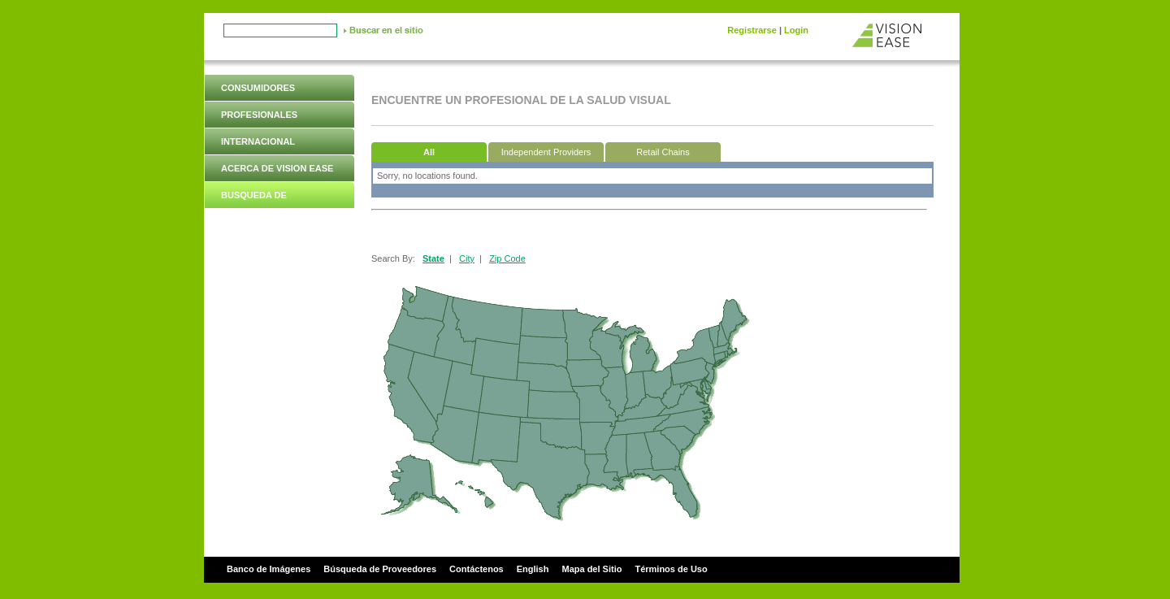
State (433, 258)
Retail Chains (662, 152)
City (466, 258)
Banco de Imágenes (268, 569)
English (533, 569)
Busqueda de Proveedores (255, 208)
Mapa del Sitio (591, 569)
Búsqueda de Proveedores (379, 569)
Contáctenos (476, 569)
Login (796, 30)
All (429, 152)
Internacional (258, 141)
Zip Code (507, 258)
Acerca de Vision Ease (277, 168)
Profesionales (259, 114)
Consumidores (258, 88)
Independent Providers (546, 152)
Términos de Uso (671, 569)
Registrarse (752, 30)
